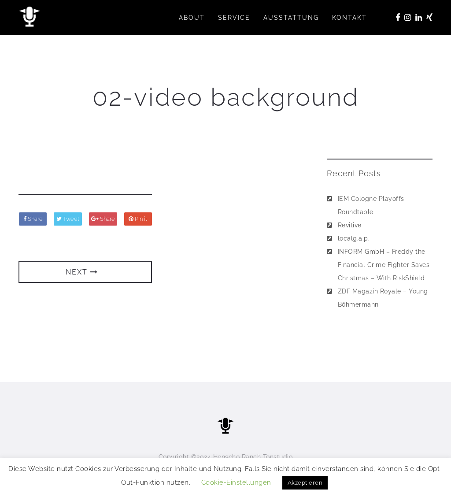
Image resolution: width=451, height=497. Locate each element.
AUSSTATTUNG (291, 17)
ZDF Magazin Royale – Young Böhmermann (383, 298)
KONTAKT (349, 17)
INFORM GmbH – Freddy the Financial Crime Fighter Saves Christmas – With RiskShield (384, 265)
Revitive (350, 225)
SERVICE (234, 17)
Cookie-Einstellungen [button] (236, 482)
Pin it (138, 218)
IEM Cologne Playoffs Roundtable (371, 205)
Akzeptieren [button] (305, 482)
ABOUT (192, 17)
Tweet (67, 218)
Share (33, 218)
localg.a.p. (354, 238)
